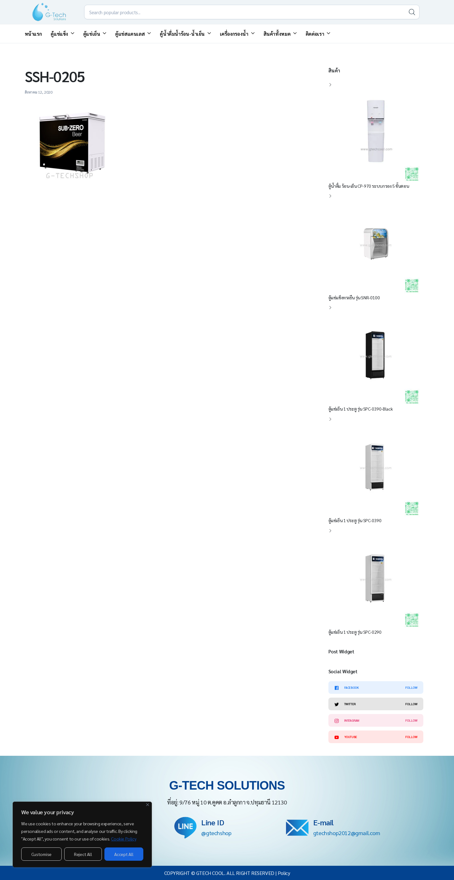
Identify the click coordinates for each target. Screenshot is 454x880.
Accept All (123, 854)
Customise (41, 854)
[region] (82, 834)
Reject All (83, 854)
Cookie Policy (123, 838)
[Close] (147, 804)
